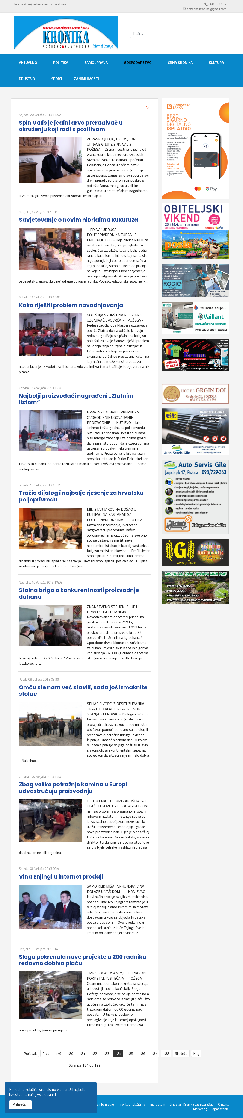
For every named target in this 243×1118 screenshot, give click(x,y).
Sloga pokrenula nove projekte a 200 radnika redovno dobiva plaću (82, 960)
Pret (45, 1053)
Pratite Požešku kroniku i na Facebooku (41, 4)
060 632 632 (217, 4)
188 (166, 1053)
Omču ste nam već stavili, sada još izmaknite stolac (83, 691)
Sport (56, 78)
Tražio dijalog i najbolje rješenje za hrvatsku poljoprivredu (81, 496)
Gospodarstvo (138, 62)
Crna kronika (180, 62)
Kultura (216, 62)
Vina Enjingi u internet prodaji (61, 876)
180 (70, 1053)
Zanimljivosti (86, 78)
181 (82, 1053)
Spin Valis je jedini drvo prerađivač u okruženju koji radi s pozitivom (71, 126)
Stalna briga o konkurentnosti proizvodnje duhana (79, 593)
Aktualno (28, 62)
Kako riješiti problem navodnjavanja (71, 305)
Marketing (200, 1108)
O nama (223, 1104)
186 (142, 1053)
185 (130, 1053)
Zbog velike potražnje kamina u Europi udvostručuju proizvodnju (73, 788)
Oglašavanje (220, 1108)
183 (106, 1053)
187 (154, 1053)
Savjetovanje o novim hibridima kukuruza (78, 220)
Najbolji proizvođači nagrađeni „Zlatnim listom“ (76, 399)
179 (58, 1053)
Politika (60, 62)
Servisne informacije (100, 1104)
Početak (30, 1053)
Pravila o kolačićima (132, 1104)
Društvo (27, 78)
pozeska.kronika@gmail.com (206, 8)
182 (94, 1053)
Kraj (196, 1053)
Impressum (157, 1104)
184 (118, 1053)
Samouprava (96, 62)
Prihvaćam (20, 1104)
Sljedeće (181, 1053)
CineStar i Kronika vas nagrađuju (191, 1104)
